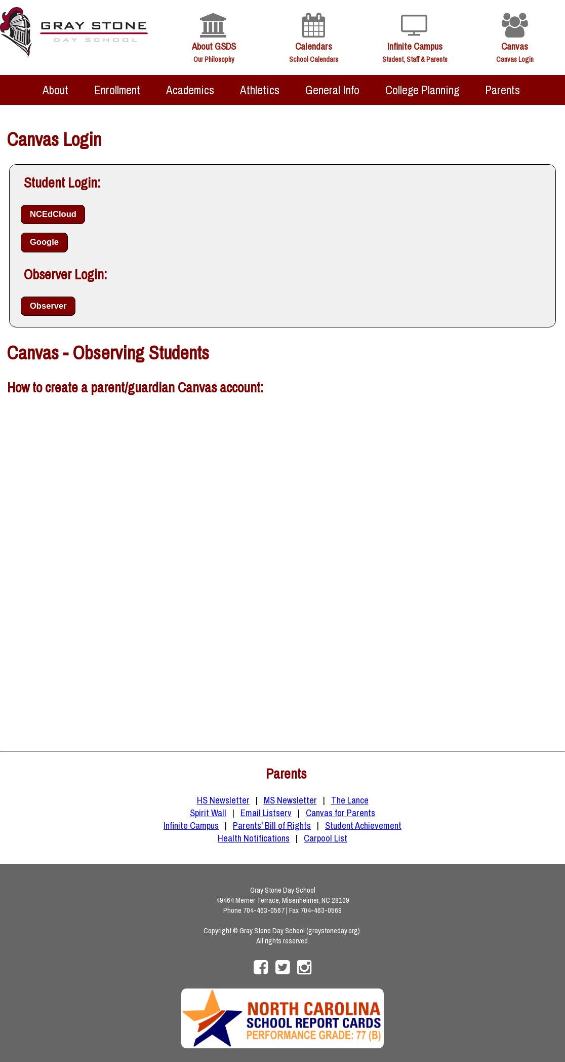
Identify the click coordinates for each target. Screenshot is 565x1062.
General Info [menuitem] (332, 90)
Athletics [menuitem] (259, 90)
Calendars (313, 46)
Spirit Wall (208, 813)
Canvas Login (515, 59)
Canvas (514, 46)
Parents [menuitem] (502, 90)
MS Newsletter (290, 800)
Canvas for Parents (340, 813)
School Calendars (313, 59)
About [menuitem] (55, 90)
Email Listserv (266, 813)
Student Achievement (363, 825)
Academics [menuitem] (190, 90)
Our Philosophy (213, 59)
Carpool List (325, 838)
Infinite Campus (414, 46)
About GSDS (214, 46)
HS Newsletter (223, 800)
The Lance (350, 800)
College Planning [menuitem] (422, 90)
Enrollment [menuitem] (117, 90)
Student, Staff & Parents (415, 59)
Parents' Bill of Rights (272, 825)
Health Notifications (254, 838)
